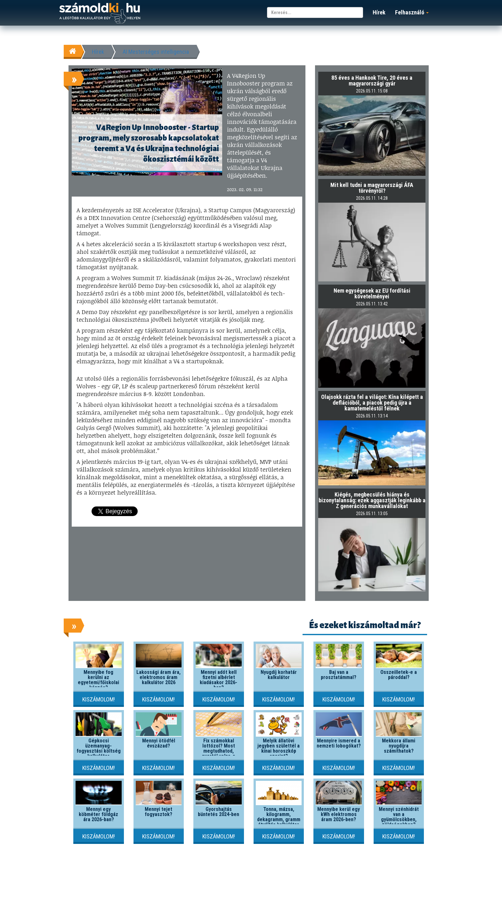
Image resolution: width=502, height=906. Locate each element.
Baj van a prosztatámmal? (338, 674)
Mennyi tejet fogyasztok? (158, 811)
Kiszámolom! (98, 699)
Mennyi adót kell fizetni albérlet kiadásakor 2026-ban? (218, 680)
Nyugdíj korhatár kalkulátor (279, 674)
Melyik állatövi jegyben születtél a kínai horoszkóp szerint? (278, 748)
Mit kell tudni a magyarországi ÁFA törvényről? (371, 188)
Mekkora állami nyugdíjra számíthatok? (398, 746)
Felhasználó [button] (412, 12)
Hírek (379, 12)
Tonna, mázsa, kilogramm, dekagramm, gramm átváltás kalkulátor (278, 817)
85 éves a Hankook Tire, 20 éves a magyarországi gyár (371, 80)
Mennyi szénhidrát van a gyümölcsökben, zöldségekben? (399, 817)
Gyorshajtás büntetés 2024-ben (218, 811)
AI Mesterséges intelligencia (156, 51)
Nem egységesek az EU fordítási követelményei (372, 293)
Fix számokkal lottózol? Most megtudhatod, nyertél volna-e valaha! (218, 751)
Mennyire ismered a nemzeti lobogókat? (339, 743)
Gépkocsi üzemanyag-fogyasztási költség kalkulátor (99, 748)
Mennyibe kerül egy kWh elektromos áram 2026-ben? (338, 814)
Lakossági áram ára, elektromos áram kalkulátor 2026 (158, 677)
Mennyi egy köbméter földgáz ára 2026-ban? (98, 814)
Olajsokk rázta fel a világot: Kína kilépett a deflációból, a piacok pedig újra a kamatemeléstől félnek (372, 402)
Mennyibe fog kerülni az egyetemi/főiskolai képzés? (98, 680)
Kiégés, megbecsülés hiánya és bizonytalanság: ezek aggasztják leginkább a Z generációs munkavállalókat (372, 500)
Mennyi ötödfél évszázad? (158, 743)
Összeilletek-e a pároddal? (398, 674)
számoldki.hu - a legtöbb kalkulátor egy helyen (100, 13)
